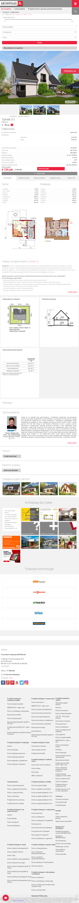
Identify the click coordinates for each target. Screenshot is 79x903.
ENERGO (5, 122)
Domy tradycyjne (12, 737)
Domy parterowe (36, 800)
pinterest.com (12, 670)
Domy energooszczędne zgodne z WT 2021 (18, 710)
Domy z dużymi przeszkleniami (41, 696)
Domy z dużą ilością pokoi (15, 772)
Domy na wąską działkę (39, 772)
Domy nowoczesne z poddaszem (42, 707)
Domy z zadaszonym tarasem (17, 776)
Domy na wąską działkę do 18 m (41, 787)
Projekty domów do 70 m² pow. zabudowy (63, 777)
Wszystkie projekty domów (62, 691)
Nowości (34, 887)
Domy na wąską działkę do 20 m (41, 790)
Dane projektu (8, 178)
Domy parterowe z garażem (40, 818)
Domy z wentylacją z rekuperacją (18, 698)
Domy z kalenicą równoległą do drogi (19, 864)
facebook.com (3, 670)
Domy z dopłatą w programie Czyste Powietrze (19, 720)
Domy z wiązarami (37, 864)
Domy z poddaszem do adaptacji (42, 807)
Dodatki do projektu (23, 178)
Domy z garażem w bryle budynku (42, 849)
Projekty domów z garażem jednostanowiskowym (45, 9)
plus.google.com (8, 670)
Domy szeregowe (13, 809)
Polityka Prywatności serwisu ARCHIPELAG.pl (63, 819)
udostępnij (13, 116)
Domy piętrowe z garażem (40, 822)
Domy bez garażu (37, 853)
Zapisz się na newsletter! (64, 808)
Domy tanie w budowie (38, 733)
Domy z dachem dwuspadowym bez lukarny (19, 868)
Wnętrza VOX (71, 178)
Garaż (5, 37)
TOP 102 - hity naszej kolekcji (62, 704)
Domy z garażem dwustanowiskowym (38, 845)
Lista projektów (19, 9)
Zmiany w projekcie (39, 178)
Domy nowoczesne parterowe (41, 700)
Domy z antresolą (13, 783)
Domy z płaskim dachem (15, 839)
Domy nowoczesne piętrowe (40, 704)
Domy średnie (35, 755)
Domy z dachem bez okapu (16, 850)
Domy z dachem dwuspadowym (17, 835)
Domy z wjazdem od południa (41, 776)
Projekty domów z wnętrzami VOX (61, 772)
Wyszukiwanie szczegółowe (13, 48)
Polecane (59, 737)
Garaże (9, 802)
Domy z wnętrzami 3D (63, 766)
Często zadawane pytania (61, 804)
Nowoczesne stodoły (14, 702)
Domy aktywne (36, 718)
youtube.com (17, 670)
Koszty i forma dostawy (63, 831)
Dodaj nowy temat (10, 456)
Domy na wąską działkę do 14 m (41, 780)
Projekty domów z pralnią (15, 790)
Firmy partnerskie (61, 789)
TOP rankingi (11, 887)
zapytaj (20, 116)
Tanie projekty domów (38, 737)
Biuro (57, 801)
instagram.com (26, 670)
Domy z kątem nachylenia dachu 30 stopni (18, 854)
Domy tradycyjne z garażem (16, 751)
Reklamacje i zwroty (62, 834)
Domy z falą (11, 842)
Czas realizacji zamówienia (60, 837)
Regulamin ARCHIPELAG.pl (61, 824)
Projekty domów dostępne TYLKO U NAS (63, 762)
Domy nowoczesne (37, 689)
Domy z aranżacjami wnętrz (62, 733)
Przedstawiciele (61, 792)
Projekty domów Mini (38, 740)
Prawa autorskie (61, 841)
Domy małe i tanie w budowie (41, 752)
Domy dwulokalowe (13, 813)
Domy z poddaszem (38, 804)
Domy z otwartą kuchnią (15, 780)
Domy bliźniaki (12, 805)
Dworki (9, 733)
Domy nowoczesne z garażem (41, 711)
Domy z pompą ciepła (14, 705)
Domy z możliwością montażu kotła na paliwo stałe (43, 872)
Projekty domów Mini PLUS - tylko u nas (18, 715)
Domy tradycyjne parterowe (16, 740)
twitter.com (22, 670)
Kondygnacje (7, 32)
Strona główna (6, 9)
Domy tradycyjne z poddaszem (17, 748)
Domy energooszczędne (15, 691)
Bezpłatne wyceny (55, 178)
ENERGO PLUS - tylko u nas (16, 695)
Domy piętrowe (36, 811)
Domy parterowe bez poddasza (41, 815)
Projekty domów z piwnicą (15, 787)
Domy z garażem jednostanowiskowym (38, 840)
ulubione (26, 116)
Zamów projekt (43, 169)
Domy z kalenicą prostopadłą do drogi (17, 859)
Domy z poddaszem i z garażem (41, 825)
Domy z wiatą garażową (39, 835)
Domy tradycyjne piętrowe (15, 744)
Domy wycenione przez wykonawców (63, 743)
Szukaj (39, 42)
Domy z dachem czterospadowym (18, 846)
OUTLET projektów (62, 769)
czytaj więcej (72, 292)
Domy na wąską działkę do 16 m (41, 783)
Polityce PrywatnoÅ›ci (18, 900)
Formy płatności (61, 828)
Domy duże (35, 759)
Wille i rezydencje (37, 763)
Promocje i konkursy (62, 786)
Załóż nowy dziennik (11, 470)
